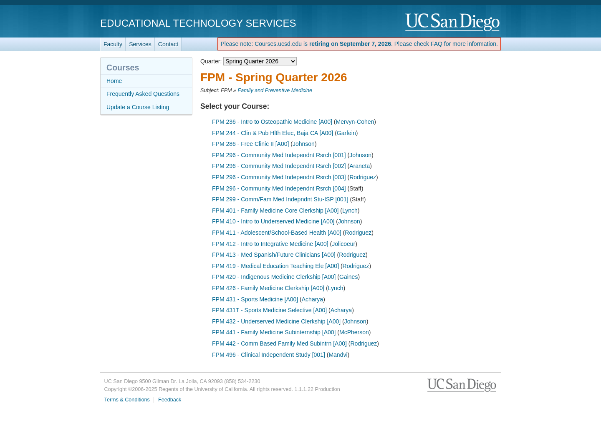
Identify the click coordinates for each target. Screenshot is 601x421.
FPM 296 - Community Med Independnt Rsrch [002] (279, 166)
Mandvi (337, 354)
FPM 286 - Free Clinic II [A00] (250, 143)
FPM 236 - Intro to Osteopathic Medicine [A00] (272, 121)
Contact (168, 44)
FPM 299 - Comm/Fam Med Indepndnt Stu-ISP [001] (280, 199)
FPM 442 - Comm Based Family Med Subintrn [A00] (279, 343)
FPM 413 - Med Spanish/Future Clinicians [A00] (274, 254)
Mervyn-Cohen (355, 121)
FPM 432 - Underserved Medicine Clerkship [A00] (276, 321)
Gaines (348, 276)
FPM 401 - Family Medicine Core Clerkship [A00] (275, 210)
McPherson (354, 332)
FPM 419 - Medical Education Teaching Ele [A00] (275, 266)
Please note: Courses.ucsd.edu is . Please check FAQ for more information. (359, 43)
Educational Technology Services (198, 23)
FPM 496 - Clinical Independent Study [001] (268, 354)
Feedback (169, 400)
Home (114, 81)
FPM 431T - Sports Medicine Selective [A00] (269, 310)
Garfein (346, 133)
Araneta (359, 166)
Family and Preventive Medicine (275, 90)
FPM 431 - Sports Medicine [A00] (255, 299)
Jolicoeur (343, 244)
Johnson (304, 143)
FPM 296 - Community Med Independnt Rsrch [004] (279, 188)
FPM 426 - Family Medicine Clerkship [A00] (268, 288)
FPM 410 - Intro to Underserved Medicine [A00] (273, 221)
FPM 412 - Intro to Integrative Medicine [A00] (270, 244)
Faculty (113, 44)
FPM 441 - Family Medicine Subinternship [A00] (274, 332)
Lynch (350, 210)
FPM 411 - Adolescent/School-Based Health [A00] (276, 232)
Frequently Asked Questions (142, 93)
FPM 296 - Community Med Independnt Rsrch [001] (279, 155)
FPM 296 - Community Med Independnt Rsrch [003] (279, 177)
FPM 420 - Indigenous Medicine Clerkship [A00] (274, 276)
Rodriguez (362, 177)
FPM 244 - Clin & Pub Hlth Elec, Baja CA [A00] (272, 133)
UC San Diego (453, 22)
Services (140, 44)
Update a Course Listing (137, 107)
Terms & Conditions (127, 400)
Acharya (312, 299)
